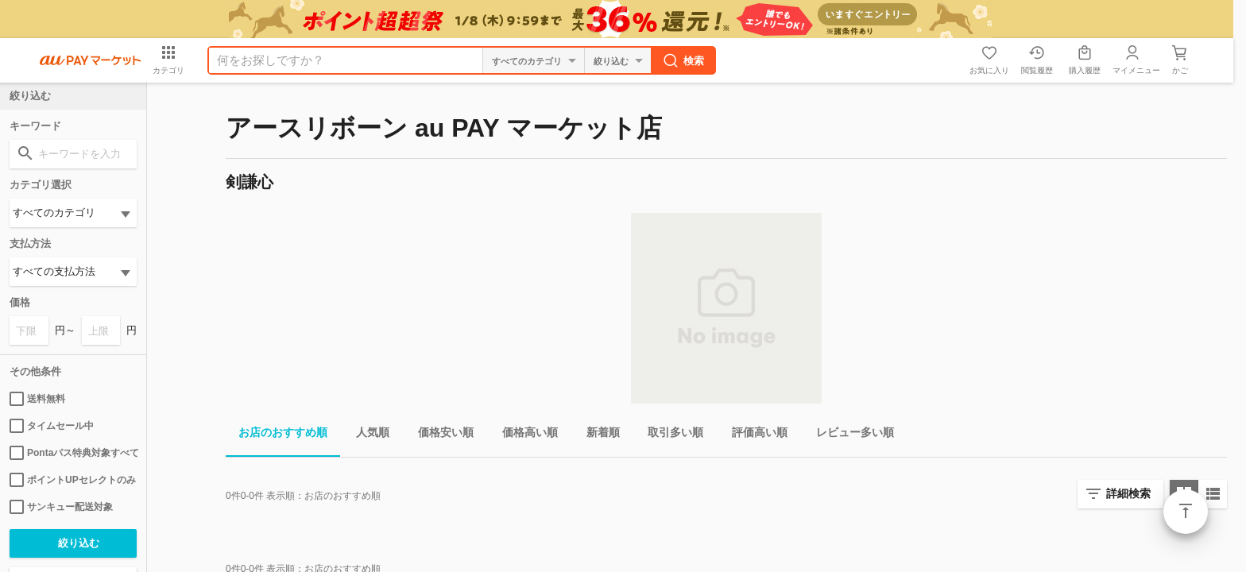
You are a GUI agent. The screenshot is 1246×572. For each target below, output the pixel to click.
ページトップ (1185, 511)
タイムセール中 (52, 426)
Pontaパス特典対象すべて (73, 453)
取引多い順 (669, 435)
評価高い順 (753, 435)
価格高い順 (523, 435)
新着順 (597, 435)
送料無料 (37, 399)
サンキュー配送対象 (61, 507)
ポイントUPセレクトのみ (73, 480)
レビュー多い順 (848, 435)
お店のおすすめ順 (276, 435)
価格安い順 (439, 435)
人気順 (366, 435)
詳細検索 (1128, 493)
